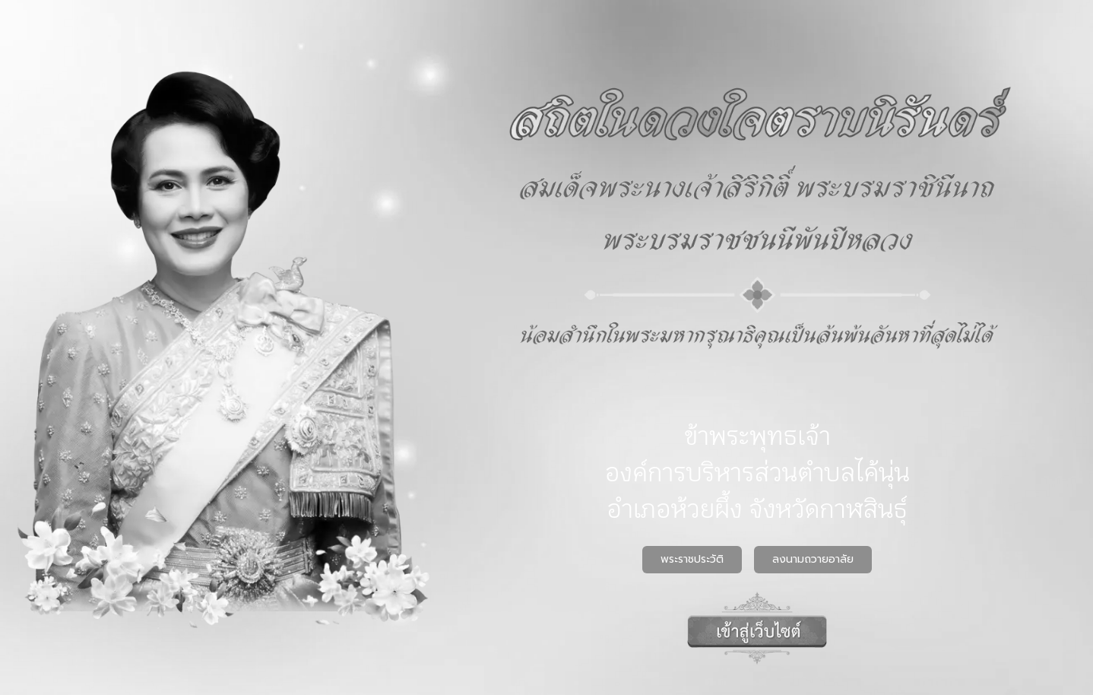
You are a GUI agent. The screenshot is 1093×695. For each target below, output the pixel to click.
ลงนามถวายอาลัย (813, 559)
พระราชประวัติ (692, 559)
